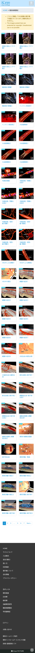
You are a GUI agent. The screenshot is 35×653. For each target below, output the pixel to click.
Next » (29, 523)
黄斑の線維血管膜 (26, 436)
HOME (5, 548)
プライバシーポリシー (10, 578)
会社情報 (6, 574)
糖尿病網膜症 (7, 608)
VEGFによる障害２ (26, 263)
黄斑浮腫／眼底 (25, 457)
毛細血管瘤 (6, 181)
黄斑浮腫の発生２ (25, 476)
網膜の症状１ (24, 281)
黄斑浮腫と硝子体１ (26, 494)
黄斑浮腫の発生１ (8, 476)
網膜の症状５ (24, 319)
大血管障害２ (6, 143)
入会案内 (6, 556)
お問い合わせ (7, 629)
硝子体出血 (6, 457)
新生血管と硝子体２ (8, 395)
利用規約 (6, 567)
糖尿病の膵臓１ (7, 87)
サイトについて (8, 552)
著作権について (8, 571)
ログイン (5, 623)
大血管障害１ (24, 124)
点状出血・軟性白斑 (26, 356)
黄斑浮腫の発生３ (8, 494)
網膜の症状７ (24, 337)
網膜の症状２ (6, 300)
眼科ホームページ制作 (10, 636)
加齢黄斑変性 (7, 604)
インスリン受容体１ (26, 106)
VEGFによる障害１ (8, 263)
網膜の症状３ (24, 300)
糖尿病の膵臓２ (25, 87)
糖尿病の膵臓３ (7, 106)
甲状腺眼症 (6, 611)
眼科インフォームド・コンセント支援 (14, 640)
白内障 (5, 597)
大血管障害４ (6, 162)
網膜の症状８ (6, 356)
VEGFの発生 (6, 281)
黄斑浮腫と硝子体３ (26, 513)
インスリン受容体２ (8, 124)
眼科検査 (6, 593)
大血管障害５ (24, 162)
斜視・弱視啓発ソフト (9, 643)
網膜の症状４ (6, 319)
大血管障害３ (24, 143)
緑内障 (5, 600)
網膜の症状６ (6, 337)
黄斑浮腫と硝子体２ (8, 513)
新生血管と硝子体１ (26, 375)
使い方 (5, 563)
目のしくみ (6, 589)
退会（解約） (6, 559)
